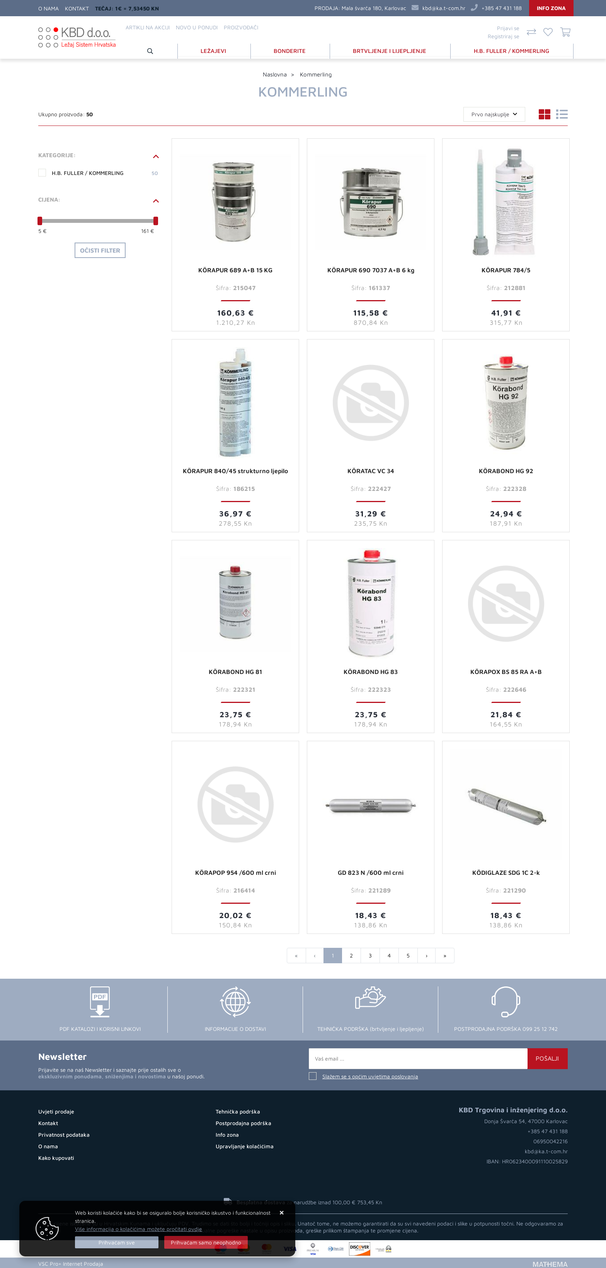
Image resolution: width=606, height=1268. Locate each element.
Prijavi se (508, 28)
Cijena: (49, 198)
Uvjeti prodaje (56, 1110)
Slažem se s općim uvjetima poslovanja (370, 1074)
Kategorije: (57, 153)
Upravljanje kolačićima (245, 1144)
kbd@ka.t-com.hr (443, 8)
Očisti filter (100, 248)
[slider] (39, 219)
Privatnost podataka (64, 1133)
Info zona (551, 8)
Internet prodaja (128, 1262)
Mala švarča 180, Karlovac (374, 8)
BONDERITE (292, 49)
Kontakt (77, 8)
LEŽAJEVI (216, 49)
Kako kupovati (56, 1156)
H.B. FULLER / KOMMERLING (512, 49)
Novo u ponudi (197, 27)
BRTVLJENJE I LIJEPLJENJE (391, 49)
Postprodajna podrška (243, 1121)
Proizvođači (241, 27)
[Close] (116, 1242)
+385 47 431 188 (502, 8)
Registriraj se (503, 36)
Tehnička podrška (238, 1110)
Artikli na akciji (148, 27)
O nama (48, 8)
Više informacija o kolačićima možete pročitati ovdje (138, 1229)
